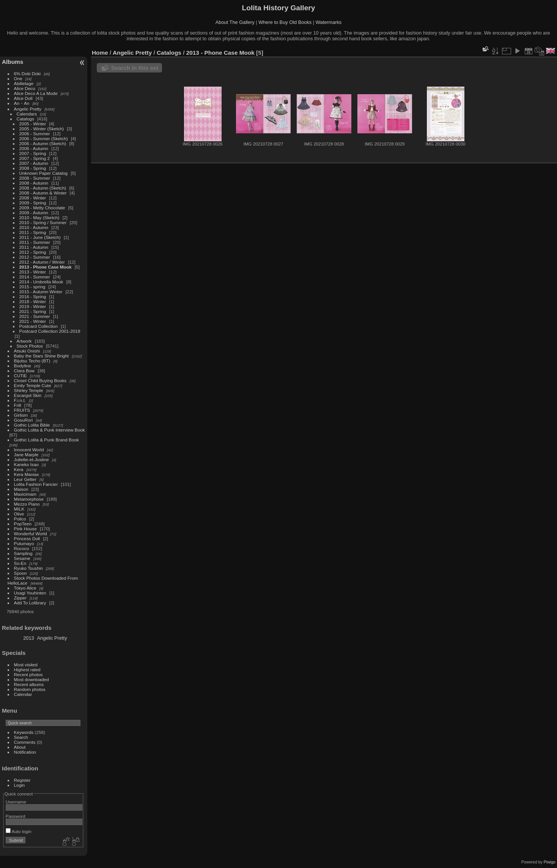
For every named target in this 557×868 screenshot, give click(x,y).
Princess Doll (27, 538)
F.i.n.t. (20, 400)
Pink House (25, 528)
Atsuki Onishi (27, 350)
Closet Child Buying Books (40, 380)
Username (16, 801)
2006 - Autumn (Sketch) (42, 143)
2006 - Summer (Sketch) (43, 138)
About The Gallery (235, 22)
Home (100, 52)
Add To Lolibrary (30, 602)
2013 (28, 638)
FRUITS (22, 410)
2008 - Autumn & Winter (43, 192)
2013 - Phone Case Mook (45, 266)
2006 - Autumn (34, 148)
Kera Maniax (26, 474)
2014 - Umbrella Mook (41, 281)
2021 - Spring (32, 311)
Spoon (20, 573)
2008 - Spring (32, 168)
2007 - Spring (32, 153)
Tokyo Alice (25, 587)
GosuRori (23, 419)
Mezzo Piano (27, 503)
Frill (17, 405)
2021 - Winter (32, 321)
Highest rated (27, 669)
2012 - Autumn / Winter (42, 261)
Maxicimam (25, 494)
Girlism (21, 415)
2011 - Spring (32, 232)
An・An (22, 103)
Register (22, 780)
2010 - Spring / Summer (43, 222)
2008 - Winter (32, 197)
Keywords (24, 732)
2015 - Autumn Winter (41, 291)
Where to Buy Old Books (285, 22)
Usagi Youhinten (30, 592)
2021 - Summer (34, 316)
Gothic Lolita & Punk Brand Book (46, 439)
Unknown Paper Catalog (43, 173)
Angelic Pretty (28, 108)
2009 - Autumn (34, 212)
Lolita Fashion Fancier (36, 484)
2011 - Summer (34, 242)
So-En (20, 563)
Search (21, 737)
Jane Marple (26, 454)
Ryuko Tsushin (28, 568)
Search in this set (134, 68)
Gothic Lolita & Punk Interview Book (49, 429)
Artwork (24, 340)
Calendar (23, 694)
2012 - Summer (34, 257)
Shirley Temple (28, 390)
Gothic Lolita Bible (32, 424)
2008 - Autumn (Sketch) (42, 187)
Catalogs (25, 118)
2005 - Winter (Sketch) (41, 128)
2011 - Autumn (34, 247)
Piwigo (549, 862)
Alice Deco (24, 88)
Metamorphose (29, 498)
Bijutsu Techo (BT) (32, 360)
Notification (25, 751)
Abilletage (24, 83)
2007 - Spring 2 (34, 158)
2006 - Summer (34, 133)
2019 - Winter (32, 306)
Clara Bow (24, 370)
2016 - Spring (32, 296)
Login (19, 785)
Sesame (22, 558)
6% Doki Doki (27, 73)
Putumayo (24, 543)
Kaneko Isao (26, 464)
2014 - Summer (34, 276)
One (18, 78)
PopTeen (22, 523)
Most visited (26, 664)
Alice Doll (23, 98)
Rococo (21, 548)
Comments (25, 742)
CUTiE (20, 375)
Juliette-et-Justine (31, 459)
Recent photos (28, 674)
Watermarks (329, 22)
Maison (21, 489)
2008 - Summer (34, 177)
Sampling (23, 553)
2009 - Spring (32, 202)
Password (15, 816)
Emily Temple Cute (32, 385)
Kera (19, 469)
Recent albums (29, 684)
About (20, 747)
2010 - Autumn (34, 227)
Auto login (18, 831)
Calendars (27, 113)
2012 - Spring (32, 252)
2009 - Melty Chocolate (42, 207)
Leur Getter (25, 479)
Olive (19, 513)
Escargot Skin (28, 395)
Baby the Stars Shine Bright (41, 355)
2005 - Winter (32, 123)
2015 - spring (32, 286)
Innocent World (29, 449)
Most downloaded (31, 679)
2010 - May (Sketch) (39, 217)
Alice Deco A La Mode (36, 93)
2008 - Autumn (34, 182)
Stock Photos (30, 345)
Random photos (30, 689)
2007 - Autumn (34, 163)
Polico (20, 518)
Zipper (20, 597)
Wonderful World (30, 533)
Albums (12, 61)
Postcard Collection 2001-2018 (49, 331)
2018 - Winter (32, 301)
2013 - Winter (32, 271)
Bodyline (22, 365)
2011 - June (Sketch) (40, 237)
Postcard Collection (38, 326)
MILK (19, 508)
